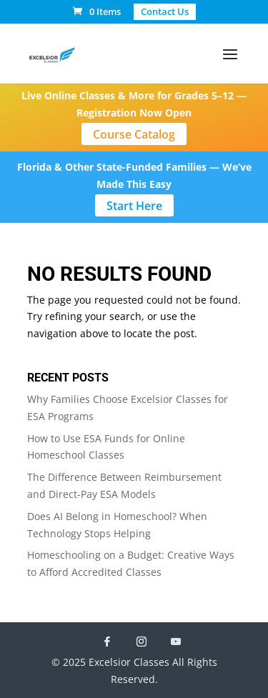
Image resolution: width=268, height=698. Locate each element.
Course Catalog (134, 134)
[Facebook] (107, 642)
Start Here (134, 205)
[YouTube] (176, 642)
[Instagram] (141, 642)
